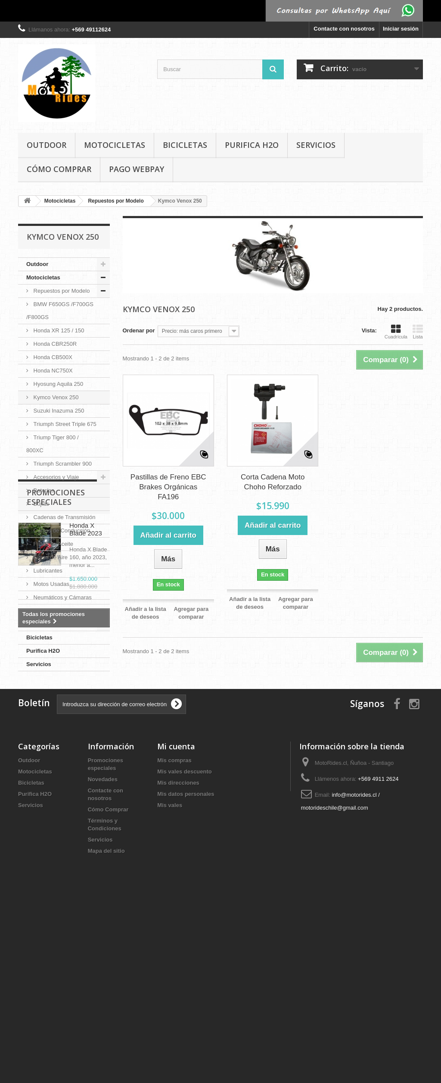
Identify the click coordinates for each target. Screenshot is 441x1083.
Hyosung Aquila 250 (57, 384)
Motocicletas (114, 145)
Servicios (315, 145)
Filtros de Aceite (52, 544)
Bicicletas (185, 145)
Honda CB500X (52, 357)
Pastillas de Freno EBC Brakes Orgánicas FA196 (168, 487)
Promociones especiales (56, 702)
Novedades (103, 957)
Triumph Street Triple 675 (64, 424)
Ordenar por (139, 330)
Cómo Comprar (59, 169)
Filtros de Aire (50, 557)
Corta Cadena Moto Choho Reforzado (272, 482)
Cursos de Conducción (61, 530)
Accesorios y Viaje (55, 477)
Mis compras (174, 938)
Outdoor (46, 145)
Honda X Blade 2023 (85, 734)
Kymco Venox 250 (55, 397)
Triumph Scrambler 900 (62, 463)
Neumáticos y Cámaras (62, 597)
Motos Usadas (50, 584)
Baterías (43, 490)
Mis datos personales (185, 971)
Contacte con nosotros (344, 28)
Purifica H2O (252, 145)
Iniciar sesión (401, 28)
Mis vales (169, 983)
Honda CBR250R (54, 344)
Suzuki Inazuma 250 (58, 410)
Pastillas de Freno (55, 610)
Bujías (40, 504)
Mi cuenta (176, 924)
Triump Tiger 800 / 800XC (52, 444)
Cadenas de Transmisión (63, 517)
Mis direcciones (178, 960)
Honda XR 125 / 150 (58, 330)
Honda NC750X (52, 370)
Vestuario (44, 624)
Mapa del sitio (106, 1028)
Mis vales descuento (184, 949)
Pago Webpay (136, 169)
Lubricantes (47, 570)
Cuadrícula (396, 331)
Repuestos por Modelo (61, 291)
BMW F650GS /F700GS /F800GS (59, 310)
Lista (418, 331)
